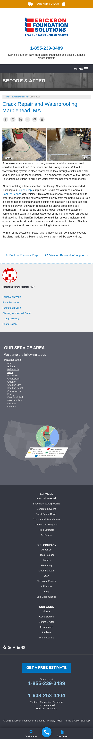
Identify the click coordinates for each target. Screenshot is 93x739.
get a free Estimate (46, 667)
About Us (47, 549)
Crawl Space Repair (46, 514)
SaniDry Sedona (12, 194)
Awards (46, 560)
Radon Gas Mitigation (46, 524)
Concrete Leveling (46, 508)
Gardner (11, 406)
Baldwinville (13, 369)
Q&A (46, 575)
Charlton (11, 381)
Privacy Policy (54, 720)
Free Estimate (46, 529)
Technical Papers (46, 581)
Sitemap (85, 720)
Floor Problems (10, 302)
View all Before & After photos (66, 255)
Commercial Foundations (46, 519)
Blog (46, 591)
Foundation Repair (46, 498)
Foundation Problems (18, 287)
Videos (46, 611)
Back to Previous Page (22, 255)
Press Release (47, 554)
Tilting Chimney (10, 318)
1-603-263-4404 (46, 695)
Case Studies (46, 616)
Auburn (11, 366)
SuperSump (25, 190)
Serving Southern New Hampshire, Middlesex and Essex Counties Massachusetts (46, 56)
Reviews (46, 632)
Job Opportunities (46, 596)
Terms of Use (71, 720)
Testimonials (46, 627)
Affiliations (46, 586)
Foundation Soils (11, 307)
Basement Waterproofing (46, 503)
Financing (46, 565)
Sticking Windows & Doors (16, 313)
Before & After (46, 621)
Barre (10, 372)
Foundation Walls (11, 296)
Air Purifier (46, 535)
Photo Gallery (9, 323)
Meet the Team (46, 570)
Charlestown (13, 378)
